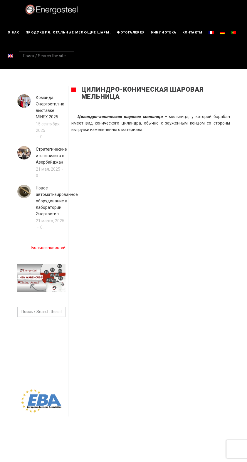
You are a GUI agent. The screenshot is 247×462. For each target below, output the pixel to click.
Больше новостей (48, 247)
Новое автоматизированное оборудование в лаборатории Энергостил (57, 201)
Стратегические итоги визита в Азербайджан (51, 155)
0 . (42, 137)
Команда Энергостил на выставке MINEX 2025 (50, 107)
